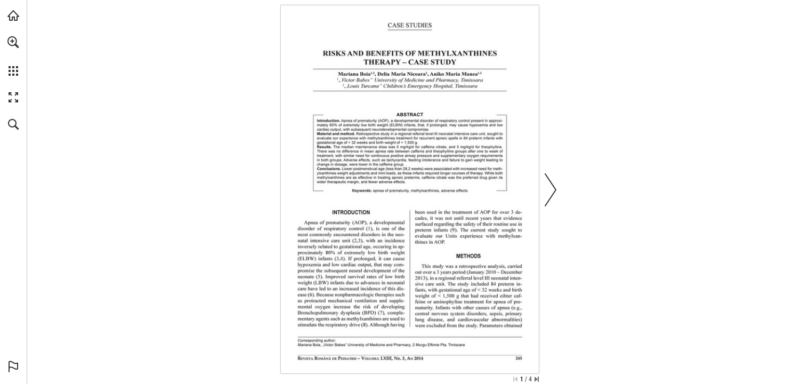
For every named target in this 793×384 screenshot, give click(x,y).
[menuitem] (13, 56)
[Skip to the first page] (515, 379)
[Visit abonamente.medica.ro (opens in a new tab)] (13, 15)
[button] (13, 42)
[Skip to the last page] (537, 379)
